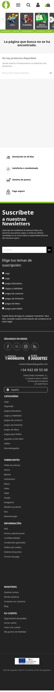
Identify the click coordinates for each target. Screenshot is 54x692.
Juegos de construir (12, 293)
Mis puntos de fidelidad (15, 631)
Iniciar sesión (10, 622)
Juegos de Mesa (11, 303)
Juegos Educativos (12, 283)
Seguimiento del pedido (15, 618)
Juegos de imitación (13, 298)
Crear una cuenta (12, 627)
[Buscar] (25, 73)
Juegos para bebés (12, 308)
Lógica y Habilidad (12, 288)
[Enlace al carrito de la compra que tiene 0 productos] (48, 4)
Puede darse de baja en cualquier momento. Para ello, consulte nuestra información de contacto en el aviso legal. (26, 319)
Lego (6, 273)
